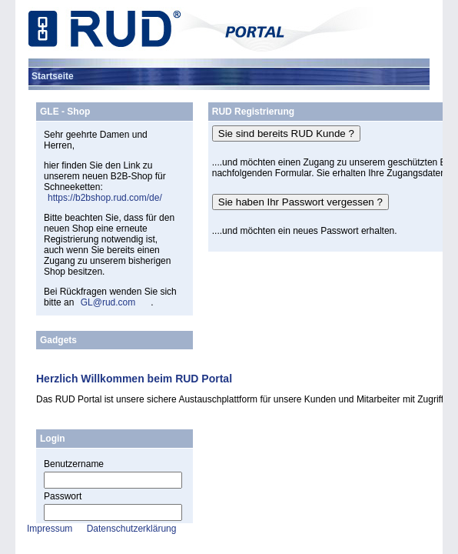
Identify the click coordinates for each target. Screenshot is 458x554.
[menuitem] (52, 76)
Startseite (53, 76)
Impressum (49, 528)
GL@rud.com (108, 302)
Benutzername (74, 464)
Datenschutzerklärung (132, 528)
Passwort (62, 496)
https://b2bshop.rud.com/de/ (105, 197)
